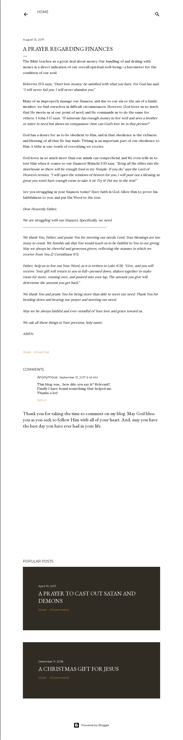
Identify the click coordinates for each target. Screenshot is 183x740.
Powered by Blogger (91, 725)
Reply (41, 400)
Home (43, 12)
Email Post (41, 352)
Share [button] (27, 352)
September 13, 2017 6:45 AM (78, 377)
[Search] (157, 13)
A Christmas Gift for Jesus (78, 668)
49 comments (59, 677)
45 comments (59, 609)
